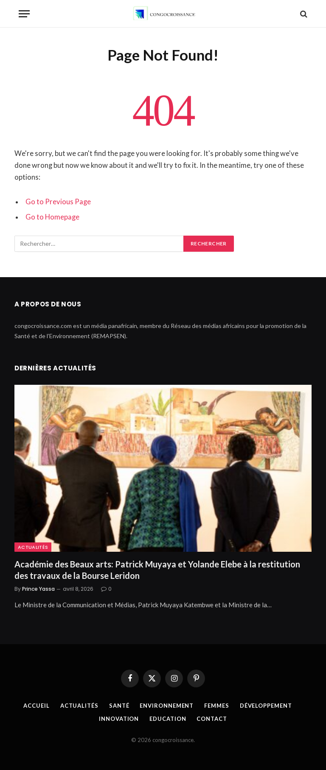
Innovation (119, 718)
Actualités (33, 547)
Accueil (36, 705)
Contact (212, 718)
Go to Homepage (52, 217)
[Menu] (24, 13)
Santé (119, 705)
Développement (266, 705)
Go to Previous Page (58, 201)
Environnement (167, 705)
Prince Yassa (38, 588)
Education (167, 718)
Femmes (216, 705)
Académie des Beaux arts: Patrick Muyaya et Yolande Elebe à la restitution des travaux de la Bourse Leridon (157, 570)
